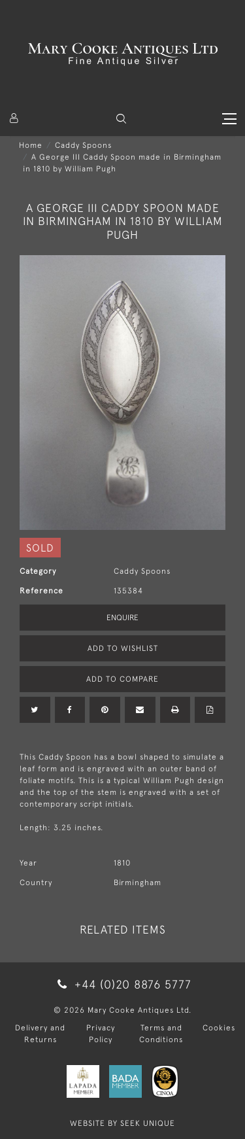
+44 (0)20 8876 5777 (122, 984)
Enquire (122, 617)
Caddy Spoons (83, 145)
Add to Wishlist (123, 648)
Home (30, 145)
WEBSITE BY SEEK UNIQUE (122, 1123)
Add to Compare (122, 679)
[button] (121, 118)
